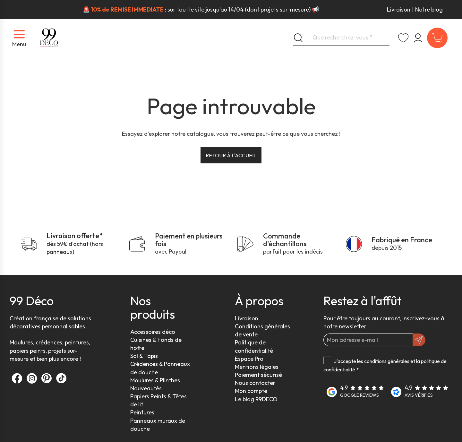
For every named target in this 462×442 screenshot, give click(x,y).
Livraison (398, 9)
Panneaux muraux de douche (157, 424)
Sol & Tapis (144, 356)
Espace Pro (249, 358)
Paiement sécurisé (258, 374)
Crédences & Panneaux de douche (160, 368)
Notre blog (429, 9)
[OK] (419, 340)
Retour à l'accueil (231, 155)
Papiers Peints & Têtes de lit (158, 400)
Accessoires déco (152, 331)
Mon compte (251, 390)
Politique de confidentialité (254, 346)
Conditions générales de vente (262, 330)
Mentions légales (256, 366)
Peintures (142, 412)
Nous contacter (255, 382)
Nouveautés (146, 388)
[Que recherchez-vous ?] (341, 38)
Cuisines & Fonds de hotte (156, 343)
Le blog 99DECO (256, 399)
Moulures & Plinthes (155, 380)
